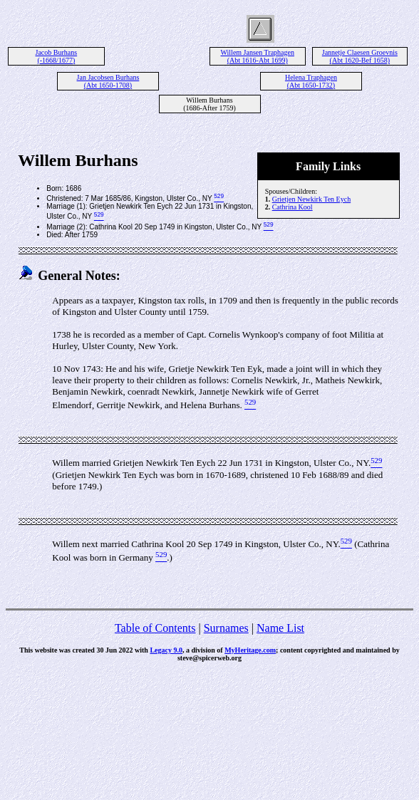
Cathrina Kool (292, 207)
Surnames (226, 628)
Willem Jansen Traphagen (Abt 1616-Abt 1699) (257, 56)
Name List (280, 628)
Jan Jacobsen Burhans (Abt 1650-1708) (108, 81)
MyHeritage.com (250, 650)
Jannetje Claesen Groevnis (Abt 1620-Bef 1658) (360, 56)
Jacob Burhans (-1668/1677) (57, 56)
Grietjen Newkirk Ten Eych (311, 199)
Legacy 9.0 (166, 650)
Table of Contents (155, 628)
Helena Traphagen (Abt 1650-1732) (311, 81)
